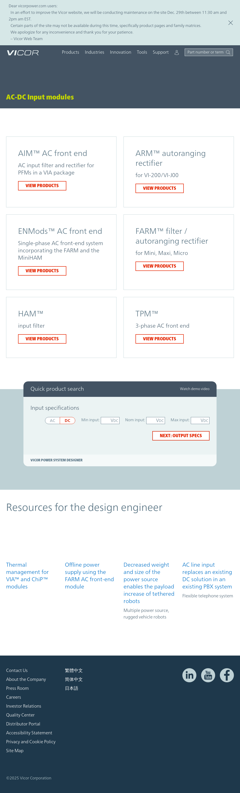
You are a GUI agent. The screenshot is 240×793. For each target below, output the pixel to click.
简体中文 (74, 679)
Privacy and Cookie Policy (31, 742)
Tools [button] (142, 52)
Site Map (14, 750)
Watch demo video (195, 389)
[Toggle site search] (209, 52)
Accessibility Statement (29, 733)
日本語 (71, 688)
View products (42, 185)
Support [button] (161, 52)
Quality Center (20, 715)
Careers (13, 697)
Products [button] (70, 52)
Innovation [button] (120, 52)
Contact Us (17, 670)
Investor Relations (23, 706)
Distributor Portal (23, 724)
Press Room (17, 688)
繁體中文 (74, 670)
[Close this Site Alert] (230, 22)
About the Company (26, 679)
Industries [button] (94, 52)
